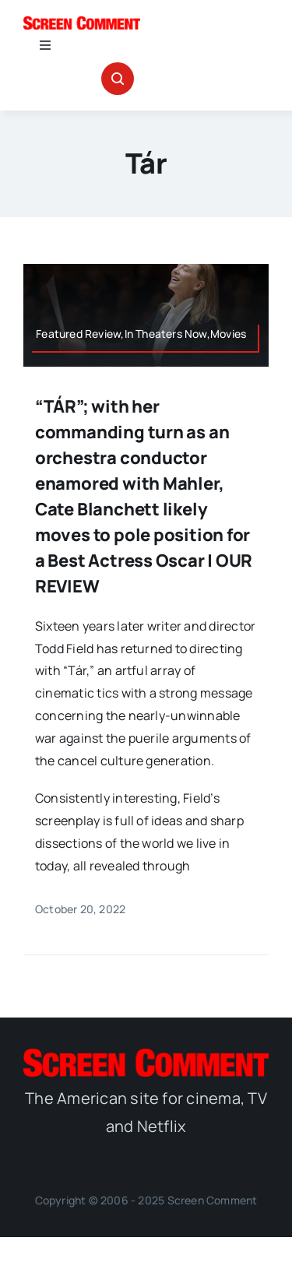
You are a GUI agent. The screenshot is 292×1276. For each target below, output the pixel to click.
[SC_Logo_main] (81, 22)
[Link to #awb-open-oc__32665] (117, 78)
